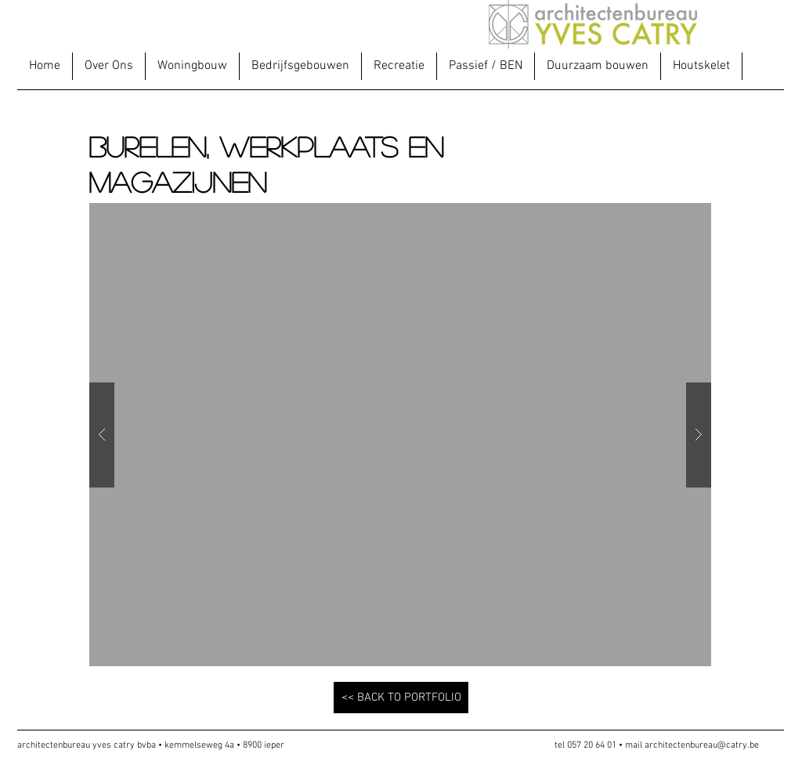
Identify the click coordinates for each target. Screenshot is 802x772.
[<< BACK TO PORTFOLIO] (401, 697)
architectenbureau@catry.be (702, 745)
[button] (192, 66)
